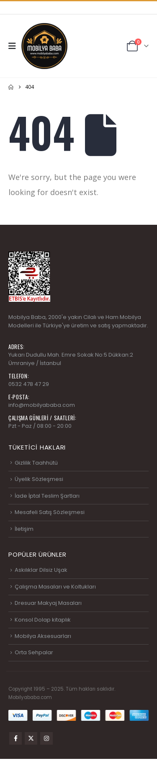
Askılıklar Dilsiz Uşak (41, 570)
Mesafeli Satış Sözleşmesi (50, 512)
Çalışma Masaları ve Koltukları (55, 587)
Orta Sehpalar (34, 652)
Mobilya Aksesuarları (43, 636)
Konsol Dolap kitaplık (43, 620)
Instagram (46, 738)
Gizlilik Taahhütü (36, 463)
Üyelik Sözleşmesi (39, 479)
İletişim (24, 529)
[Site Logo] (44, 46)
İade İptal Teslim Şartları (47, 496)
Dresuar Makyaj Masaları (48, 603)
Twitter (31, 738)
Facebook (15, 738)
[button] (14, 46)
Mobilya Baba (27, 317)
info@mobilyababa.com (41, 405)
